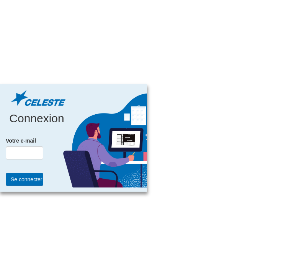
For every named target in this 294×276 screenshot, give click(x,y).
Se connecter (26, 179)
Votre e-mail (21, 141)
